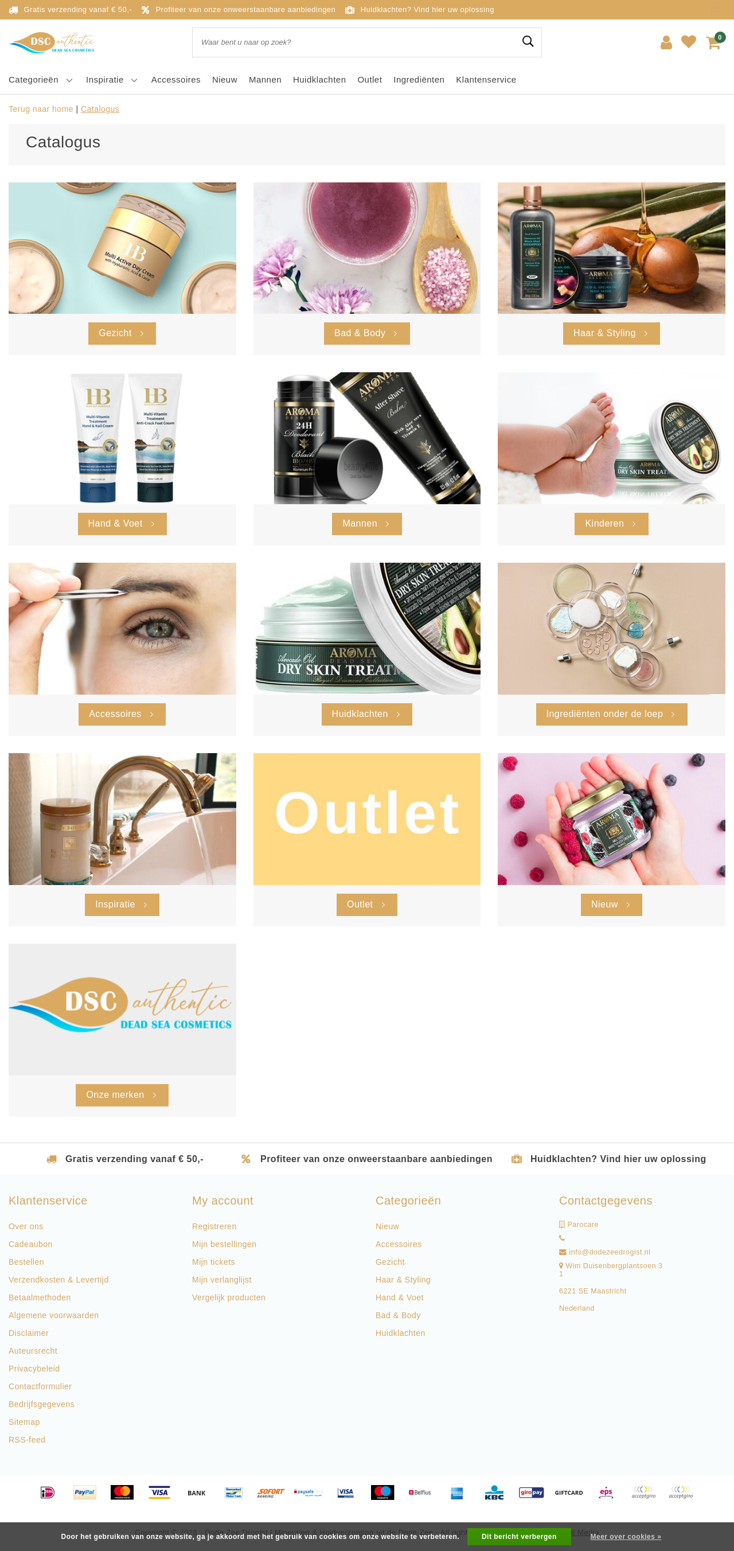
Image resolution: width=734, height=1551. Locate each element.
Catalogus (100, 109)
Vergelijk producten (229, 1297)
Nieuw (387, 1226)
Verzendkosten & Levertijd (59, 1279)
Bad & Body (398, 1315)
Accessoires (399, 1244)
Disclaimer (29, 1333)
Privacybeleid (34, 1368)
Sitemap (24, 1422)
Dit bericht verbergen (519, 1537)
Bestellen (26, 1261)
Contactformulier (40, 1386)
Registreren (214, 1226)
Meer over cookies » (626, 1537)
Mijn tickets (213, 1261)
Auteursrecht (33, 1350)
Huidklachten (400, 1333)
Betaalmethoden (40, 1297)
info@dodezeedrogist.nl (605, 1252)
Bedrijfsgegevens (42, 1404)
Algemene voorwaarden (54, 1315)
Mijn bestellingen (224, 1244)
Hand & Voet (400, 1297)
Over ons (26, 1226)
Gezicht (390, 1261)
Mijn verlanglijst (222, 1279)
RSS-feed (27, 1439)
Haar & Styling (403, 1279)
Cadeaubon (31, 1244)
